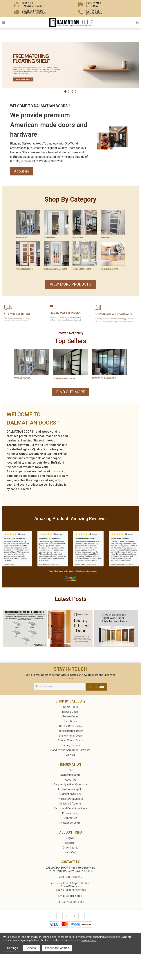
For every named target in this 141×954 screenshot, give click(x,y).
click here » (76, 895)
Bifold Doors (70, 706)
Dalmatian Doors (70, 774)
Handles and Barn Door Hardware (70, 749)
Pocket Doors (70, 716)
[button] (21, 169)
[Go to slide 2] (69, 91)
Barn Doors (70, 720)
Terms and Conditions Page (70, 808)
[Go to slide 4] (76, 91)
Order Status (70, 847)
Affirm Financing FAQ (71, 788)
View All (70, 754)
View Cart (70, 852)
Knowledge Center (70, 822)
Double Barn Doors (70, 725)
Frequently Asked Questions (70, 784)
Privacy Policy (70, 812)
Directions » (75, 876)
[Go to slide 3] (72, 91)
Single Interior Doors (70, 735)
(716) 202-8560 (75, 901)
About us (21, 171)
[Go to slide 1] (65, 91)
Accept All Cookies (57, 948)
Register (70, 842)
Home (70, 769)
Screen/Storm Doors (70, 740)
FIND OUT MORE (70, 392)
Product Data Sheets (70, 798)
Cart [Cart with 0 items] (137, 22)
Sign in (70, 837)
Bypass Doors (70, 711)
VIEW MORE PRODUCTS (70, 284)
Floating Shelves (70, 744)
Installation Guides (70, 793)
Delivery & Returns (70, 803)
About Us (70, 779)
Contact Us (70, 817)
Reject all (31, 948)
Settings (12, 948)
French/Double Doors (70, 730)
